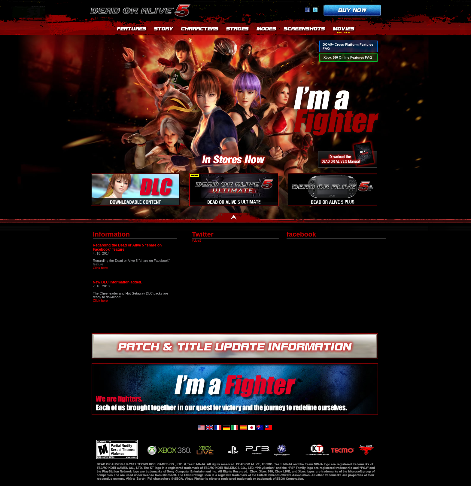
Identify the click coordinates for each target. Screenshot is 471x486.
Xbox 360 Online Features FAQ (348, 57)
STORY (164, 30)
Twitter (315, 10)
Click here (100, 268)
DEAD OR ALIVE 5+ (332, 189)
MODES (266, 30)
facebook (307, 10)
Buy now (352, 10)
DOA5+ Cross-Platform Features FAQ (348, 46)
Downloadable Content (135, 189)
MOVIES (343, 30)
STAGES (238, 30)
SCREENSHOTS (304, 30)
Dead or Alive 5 (141, 9)
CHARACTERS (200, 30)
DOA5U (233, 189)
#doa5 (196, 240)
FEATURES (131, 30)
